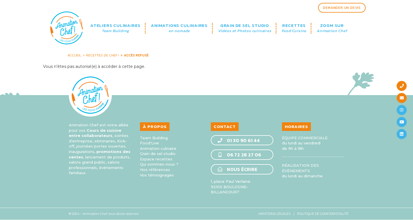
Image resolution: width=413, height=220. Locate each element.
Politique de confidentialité (322, 214)
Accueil (74, 55)
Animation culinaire (158, 148)
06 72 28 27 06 (239, 154)
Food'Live (149, 143)
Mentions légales (274, 214)
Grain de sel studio (158, 153)
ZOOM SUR (332, 28)
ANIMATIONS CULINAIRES (179, 28)
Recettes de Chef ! (102, 55)
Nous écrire (237, 169)
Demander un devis (342, 7)
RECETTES (294, 28)
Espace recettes (156, 159)
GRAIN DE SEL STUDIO (244, 28)
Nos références (155, 169)
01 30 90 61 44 (238, 140)
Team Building (154, 137)
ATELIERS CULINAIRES (115, 28)
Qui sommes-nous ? (159, 164)
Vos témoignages (157, 175)
